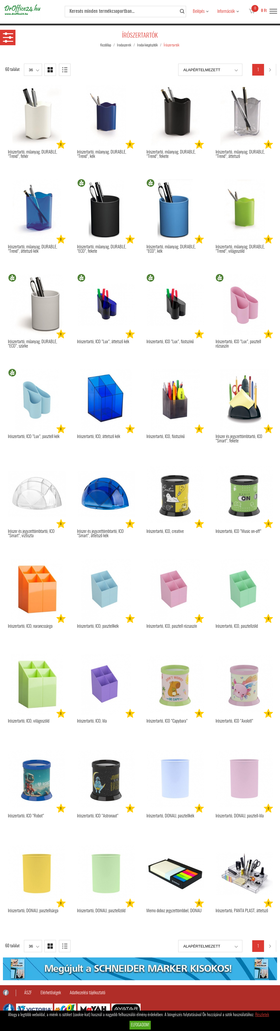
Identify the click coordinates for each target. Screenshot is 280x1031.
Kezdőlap (105, 45)
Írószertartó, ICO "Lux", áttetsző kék (103, 342)
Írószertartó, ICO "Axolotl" (234, 721)
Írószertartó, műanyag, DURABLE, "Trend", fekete (171, 154)
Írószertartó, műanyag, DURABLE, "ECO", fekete (101, 249)
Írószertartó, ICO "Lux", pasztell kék (34, 437)
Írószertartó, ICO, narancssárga (30, 626)
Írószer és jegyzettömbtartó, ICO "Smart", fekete (239, 439)
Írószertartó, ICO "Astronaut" (97, 816)
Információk (226, 11)
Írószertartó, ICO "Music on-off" (238, 531)
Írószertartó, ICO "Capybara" (167, 721)
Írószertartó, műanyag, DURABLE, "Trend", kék (101, 154)
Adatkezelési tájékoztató (87, 993)
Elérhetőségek (51, 993)
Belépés (198, 11)
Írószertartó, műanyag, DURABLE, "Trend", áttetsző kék (32, 249)
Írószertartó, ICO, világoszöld (28, 721)
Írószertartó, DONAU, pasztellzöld (101, 911)
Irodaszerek (124, 45)
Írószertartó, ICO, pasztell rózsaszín (171, 626)
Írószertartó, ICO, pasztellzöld (237, 626)
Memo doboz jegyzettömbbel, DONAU (174, 911)
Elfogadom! (140, 1025)
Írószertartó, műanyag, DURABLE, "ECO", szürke (32, 344)
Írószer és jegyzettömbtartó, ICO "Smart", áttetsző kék (100, 533)
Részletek (262, 1015)
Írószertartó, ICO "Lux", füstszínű (170, 342)
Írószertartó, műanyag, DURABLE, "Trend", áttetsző (240, 154)
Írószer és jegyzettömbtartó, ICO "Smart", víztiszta (31, 533)
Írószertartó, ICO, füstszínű (165, 437)
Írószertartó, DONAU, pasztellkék (170, 816)
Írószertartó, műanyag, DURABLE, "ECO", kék (171, 249)
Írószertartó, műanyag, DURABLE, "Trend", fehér (32, 154)
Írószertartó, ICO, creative (165, 531)
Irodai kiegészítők (147, 45)
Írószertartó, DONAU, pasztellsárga (33, 911)
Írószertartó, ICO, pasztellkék (98, 626)
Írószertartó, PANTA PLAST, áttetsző (242, 911)
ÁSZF (28, 993)
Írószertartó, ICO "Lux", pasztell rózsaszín (238, 344)
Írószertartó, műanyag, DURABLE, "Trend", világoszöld (240, 249)
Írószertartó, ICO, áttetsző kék (98, 437)
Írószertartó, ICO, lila (92, 721)
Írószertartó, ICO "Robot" (26, 816)
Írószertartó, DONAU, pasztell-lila (240, 816)
